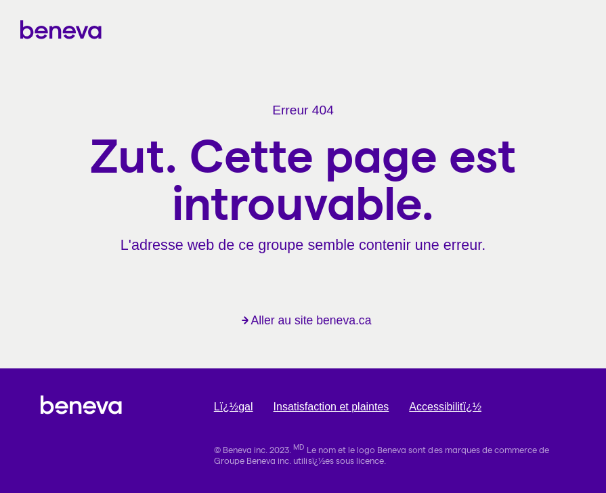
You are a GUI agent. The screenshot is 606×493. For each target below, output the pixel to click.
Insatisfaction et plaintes (331, 406)
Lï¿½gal (233, 406)
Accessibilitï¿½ (445, 406)
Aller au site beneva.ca (307, 320)
